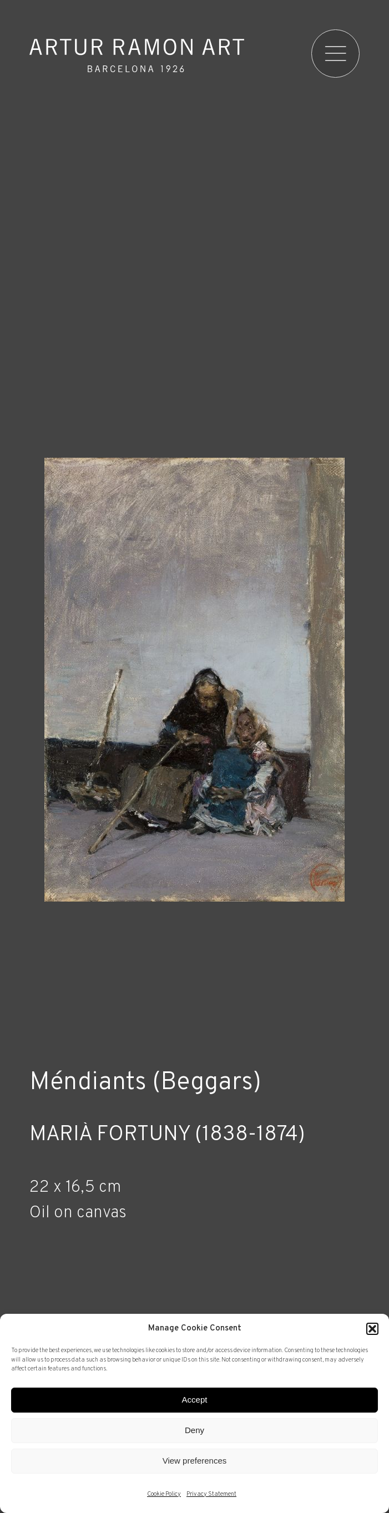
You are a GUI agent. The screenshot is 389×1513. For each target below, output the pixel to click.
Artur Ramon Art (136, 55)
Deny (194, 1430)
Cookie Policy (164, 1494)
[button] (372, 1328)
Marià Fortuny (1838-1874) (167, 1135)
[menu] (335, 53)
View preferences (195, 1460)
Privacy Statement (211, 1494)
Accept (195, 1399)
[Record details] (194, 1277)
